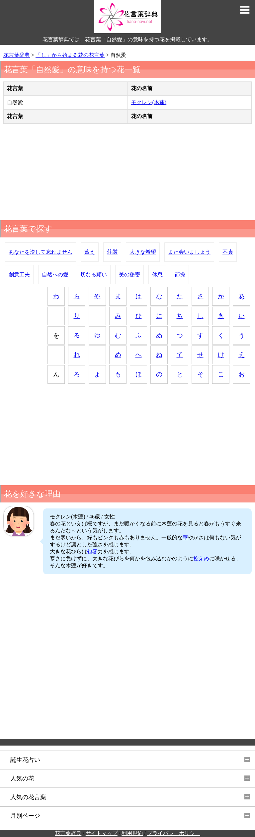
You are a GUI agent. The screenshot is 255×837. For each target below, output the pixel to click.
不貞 (227, 252)
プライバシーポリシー (173, 833)
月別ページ (25, 815)
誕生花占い (25, 760)
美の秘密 (129, 274)
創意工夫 (19, 274)
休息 (157, 274)
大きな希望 (142, 252)
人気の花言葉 (28, 797)
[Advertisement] (127, 173)
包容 (92, 551)
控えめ (201, 558)
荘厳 (112, 252)
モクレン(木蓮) (149, 102)
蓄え (89, 252)
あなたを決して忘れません (40, 252)
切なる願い (93, 274)
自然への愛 (55, 274)
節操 (180, 274)
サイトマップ (102, 833)
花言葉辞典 (68, 833)
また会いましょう (189, 252)
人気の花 (22, 778)
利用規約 (132, 833)
